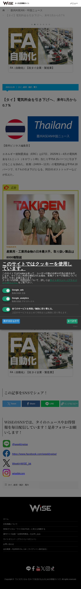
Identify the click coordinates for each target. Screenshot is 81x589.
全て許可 (72, 321)
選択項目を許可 (11, 321)
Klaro (75, 326)
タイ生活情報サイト (22, 3)
